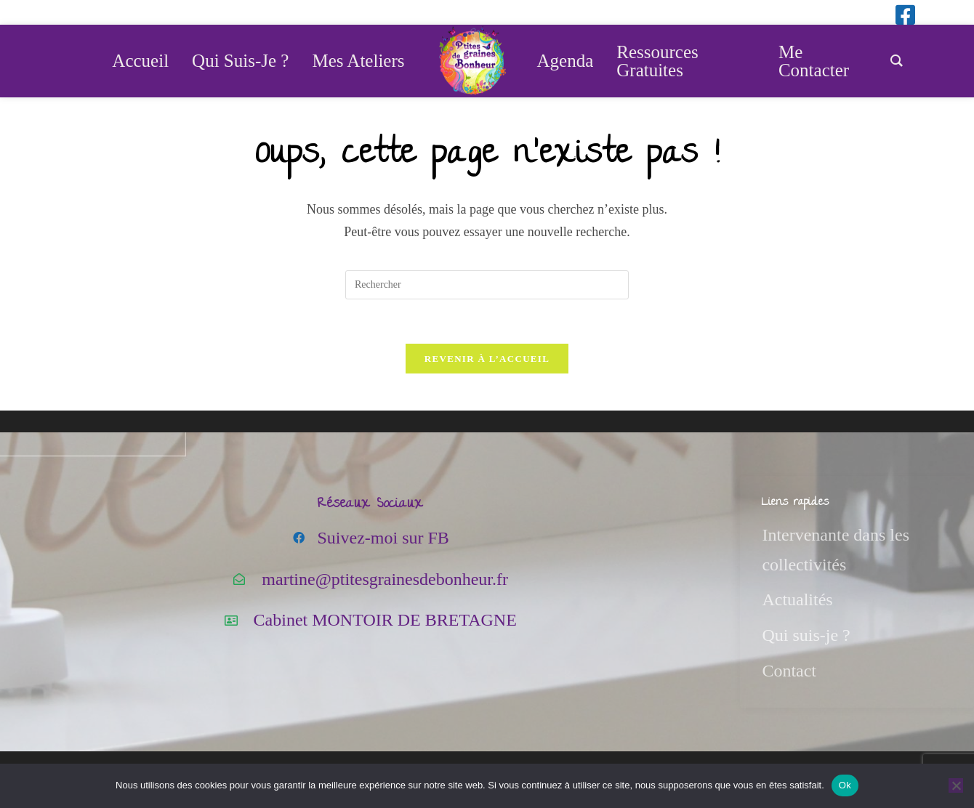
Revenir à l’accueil (487, 358)
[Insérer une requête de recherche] (487, 284)
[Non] (956, 785)
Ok (845, 785)
